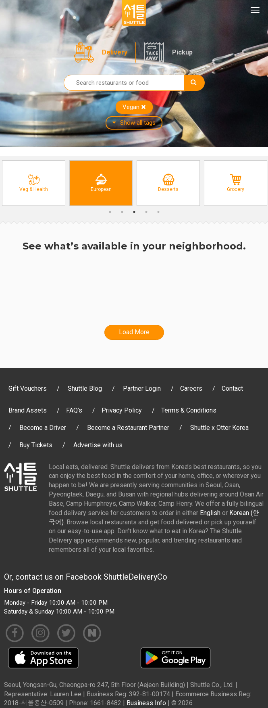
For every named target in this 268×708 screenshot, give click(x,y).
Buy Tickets (35, 445)
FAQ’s (74, 410)
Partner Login (142, 388)
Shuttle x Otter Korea (219, 428)
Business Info (146, 703)
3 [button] (134, 212)
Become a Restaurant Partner (128, 428)
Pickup (182, 52)
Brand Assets (27, 410)
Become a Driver (42, 428)
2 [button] (122, 212)
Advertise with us (98, 445)
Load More (134, 332)
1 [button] (110, 212)
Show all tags (134, 122)
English (210, 513)
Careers (191, 388)
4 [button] (146, 212)
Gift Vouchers (27, 388)
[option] (33, 183)
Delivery (114, 52)
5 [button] (158, 212)
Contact (232, 388)
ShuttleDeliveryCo (135, 577)
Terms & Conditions (188, 410)
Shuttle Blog (85, 388)
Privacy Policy (122, 410)
